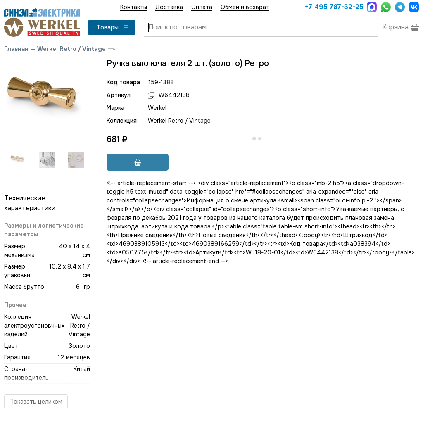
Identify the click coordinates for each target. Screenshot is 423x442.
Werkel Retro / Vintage (71, 48)
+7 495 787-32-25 (334, 6)
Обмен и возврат (245, 7)
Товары (113, 27)
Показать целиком (36, 401)
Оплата (201, 7)
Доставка (169, 7)
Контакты (133, 7)
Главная (16, 48)
